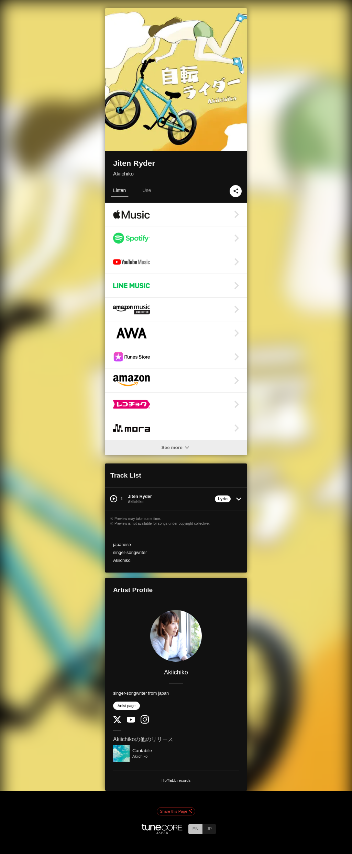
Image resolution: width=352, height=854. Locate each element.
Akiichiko (123, 174)
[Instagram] (145, 722)
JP (209, 828)
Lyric (223, 499)
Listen (119, 190)
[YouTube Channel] (131, 721)
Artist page (126, 706)
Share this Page (176, 811)
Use (146, 190)
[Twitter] (117, 721)
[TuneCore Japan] (162, 832)
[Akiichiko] (176, 636)
